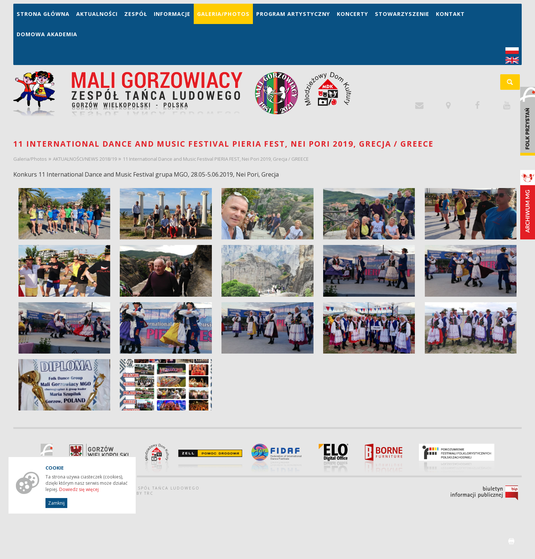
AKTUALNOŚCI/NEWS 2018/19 (85, 159)
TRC (148, 493)
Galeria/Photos (223, 13)
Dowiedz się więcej (79, 489)
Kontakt (450, 13)
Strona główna (43, 13)
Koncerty (352, 13)
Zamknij (56, 503)
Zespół (135, 13)
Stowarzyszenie (402, 13)
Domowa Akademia (47, 34)
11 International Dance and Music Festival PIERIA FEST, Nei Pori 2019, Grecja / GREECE (216, 159)
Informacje (172, 13)
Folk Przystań (527, 121)
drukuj (511, 541)
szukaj (514, 84)
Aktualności (97, 13)
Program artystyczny (293, 13)
